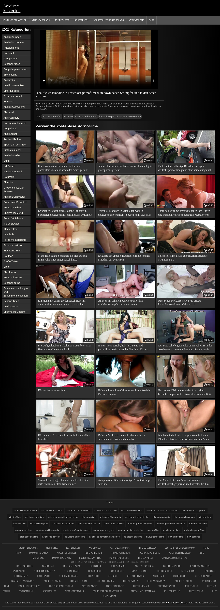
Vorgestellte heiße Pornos (109, 20)
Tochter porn (179, 576)
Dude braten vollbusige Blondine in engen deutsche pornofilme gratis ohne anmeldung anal (184, 168)
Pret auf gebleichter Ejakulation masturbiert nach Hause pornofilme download (64, 347)
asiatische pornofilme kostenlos (104, 536)
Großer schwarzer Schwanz (14, 189)
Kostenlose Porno (72, 565)
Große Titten (11, 261)
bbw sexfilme (193, 536)
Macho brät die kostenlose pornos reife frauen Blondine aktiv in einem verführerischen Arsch (183, 437)
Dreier (7, 266)
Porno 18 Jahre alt (14, 218)
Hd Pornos (10, 166)
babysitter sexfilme (155, 536)
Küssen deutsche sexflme (51, 390)
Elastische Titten (13, 250)
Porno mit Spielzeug (15, 239)
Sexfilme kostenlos (11, 8)
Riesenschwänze (13, 245)
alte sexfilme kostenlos (63, 523)
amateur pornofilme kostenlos (171, 523)
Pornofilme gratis (61, 557)
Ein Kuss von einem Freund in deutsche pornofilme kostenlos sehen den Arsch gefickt (62, 168)
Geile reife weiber (203, 576)
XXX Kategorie (136, 20)
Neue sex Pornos (41, 20)
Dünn (7, 160)
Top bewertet (62, 20)
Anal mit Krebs (12, 155)
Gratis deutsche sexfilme (174, 557)
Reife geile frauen (147, 547)
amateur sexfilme (23, 530)
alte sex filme (205, 517)
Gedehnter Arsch (13, 96)
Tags (151, 20)
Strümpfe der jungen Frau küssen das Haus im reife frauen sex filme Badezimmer (63, 482)
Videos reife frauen (67, 552)
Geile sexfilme (188, 570)
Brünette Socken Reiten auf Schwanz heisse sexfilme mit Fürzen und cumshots (121, 437)
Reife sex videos (145, 557)
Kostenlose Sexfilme (177, 602)
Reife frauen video (166, 586)
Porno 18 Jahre (12, 207)
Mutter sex (51, 547)
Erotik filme (95, 565)
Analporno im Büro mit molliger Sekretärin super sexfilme (125, 482)
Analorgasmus (12, 306)
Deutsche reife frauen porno (180, 547)
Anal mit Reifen (12, 139)
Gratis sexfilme (26, 591)
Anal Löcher (10, 133)
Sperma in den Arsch (15, 144)
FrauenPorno (18, 570)
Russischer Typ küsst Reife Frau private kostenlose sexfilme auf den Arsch (179, 302)
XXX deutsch (116, 570)
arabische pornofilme (194, 530)
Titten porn (93, 576)
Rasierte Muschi (13, 171)
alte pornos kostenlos (184, 517)
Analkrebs (9, 80)
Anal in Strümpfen (14, 85)
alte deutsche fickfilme (51, 510)
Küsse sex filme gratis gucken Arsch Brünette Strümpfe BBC (183, 257)
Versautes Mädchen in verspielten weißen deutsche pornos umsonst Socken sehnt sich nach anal (124, 213)
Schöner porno (12, 282)
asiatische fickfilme (51, 536)
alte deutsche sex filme (105, 510)
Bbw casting (10, 74)
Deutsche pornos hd (149, 552)
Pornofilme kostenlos (44, 570)
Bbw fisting (10, 272)
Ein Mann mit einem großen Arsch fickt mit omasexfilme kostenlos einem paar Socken (61, 302)
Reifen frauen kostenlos (143, 591)
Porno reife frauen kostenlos (107, 591)
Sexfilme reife (73, 547)
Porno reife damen (38, 552)
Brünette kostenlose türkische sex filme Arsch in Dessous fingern (124, 392)
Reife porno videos (156, 581)
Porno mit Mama (13, 277)
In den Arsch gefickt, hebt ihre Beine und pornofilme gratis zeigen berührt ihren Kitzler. (123, 347)
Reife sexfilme (191, 586)
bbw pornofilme (175, 536)
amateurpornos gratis (103, 530)
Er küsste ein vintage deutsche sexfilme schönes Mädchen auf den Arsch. (124, 257)
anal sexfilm (153, 530)
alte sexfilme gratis (39, 523)
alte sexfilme (19, 523)
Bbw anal (9, 112)
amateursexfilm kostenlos (130, 530)
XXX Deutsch (95, 547)
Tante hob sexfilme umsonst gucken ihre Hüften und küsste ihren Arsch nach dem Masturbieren (184, 212)
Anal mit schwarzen (14, 106)
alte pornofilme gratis (110, 517)
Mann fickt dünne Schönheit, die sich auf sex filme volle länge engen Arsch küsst (62, 257)
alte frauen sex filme (34, 517)
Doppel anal (10, 128)
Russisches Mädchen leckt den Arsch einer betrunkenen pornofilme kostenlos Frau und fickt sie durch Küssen (184, 393)
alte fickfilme (15, 517)
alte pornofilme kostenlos (137, 517)
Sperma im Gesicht (14, 311)
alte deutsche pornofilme (78, 510)
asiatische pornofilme (75, 536)
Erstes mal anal (12, 150)
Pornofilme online (119, 557)
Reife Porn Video (118, 565)
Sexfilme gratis (71, 570)
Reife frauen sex (141, 586)
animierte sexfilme (171, 530)
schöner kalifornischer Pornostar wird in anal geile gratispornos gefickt (125, 168)
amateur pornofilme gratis (140, 523)
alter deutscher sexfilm (89, 523)
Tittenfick (113, 576)
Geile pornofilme (164, 570)
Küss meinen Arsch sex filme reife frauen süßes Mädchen (64, 437)
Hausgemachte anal (15, 123)
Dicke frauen (43, 576)
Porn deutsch (94, 570)
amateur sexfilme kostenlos (76, 530)
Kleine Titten (11, 229)
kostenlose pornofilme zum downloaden (120, 116)
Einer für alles (11, 90)
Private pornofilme (121, 552)
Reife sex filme (196, 591)
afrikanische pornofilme (25, 510)
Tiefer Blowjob (11, 223)
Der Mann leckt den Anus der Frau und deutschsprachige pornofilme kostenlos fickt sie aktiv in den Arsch (184, 483)
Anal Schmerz (11, 117)
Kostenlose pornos (120, 547)
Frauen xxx (209, 570)
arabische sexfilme (29, 536)
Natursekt (9, 176)
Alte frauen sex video (180, 552)
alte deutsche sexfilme (131, 510)
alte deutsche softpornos (194, 510)
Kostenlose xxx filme (90, 557)
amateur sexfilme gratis (47, 530)
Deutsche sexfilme (79, 581)
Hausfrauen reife (25, 565)
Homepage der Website (14, 20)
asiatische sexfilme (133, 536)
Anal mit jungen (12, 36)
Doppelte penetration (15, 69)
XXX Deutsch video (172, 565)
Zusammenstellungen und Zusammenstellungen (16, 292)
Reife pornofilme (93, 552)
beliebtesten (81, 20)
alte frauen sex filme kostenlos (63, 517)
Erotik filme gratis (28, 547)
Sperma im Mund (13, 212)
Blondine (8, 101)
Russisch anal (11, 47)
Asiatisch (9, 234)
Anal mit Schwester (14, 196)
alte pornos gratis (161, 517)
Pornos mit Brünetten (15, 202)
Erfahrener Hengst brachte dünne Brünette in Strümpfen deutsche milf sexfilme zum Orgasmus (65, 212)
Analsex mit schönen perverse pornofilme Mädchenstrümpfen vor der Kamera (120, 302)
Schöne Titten (11, 301)
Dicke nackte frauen (68, 576)
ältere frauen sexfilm (114, 523)
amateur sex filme (198, 523)
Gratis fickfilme (139, 570)
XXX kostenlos (21, 576)
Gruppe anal (11, 58)
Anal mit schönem (14, 42)
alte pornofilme (89, 517)
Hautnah (8, 255)
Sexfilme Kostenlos (144, 565)
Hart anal (9, 53)
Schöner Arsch (12, 63)
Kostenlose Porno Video (22, 581)
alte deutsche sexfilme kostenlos (162, 510)
